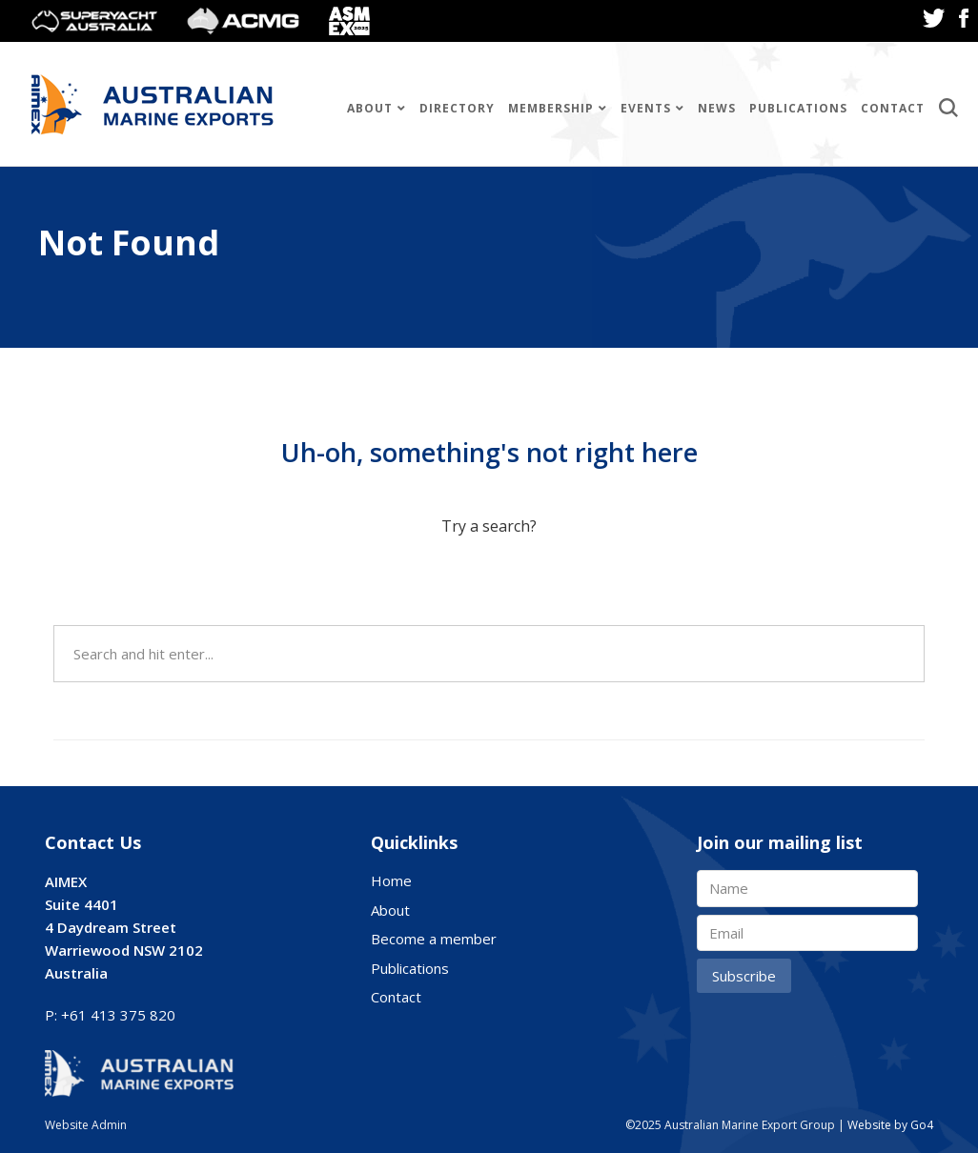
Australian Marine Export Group (152, 104)
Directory (457, 108)
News (717, 108)
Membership (551, 108)
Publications (798, 108)
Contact (893, 108)
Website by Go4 (890, 1125)
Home (391, 880)
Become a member (434, 938)
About (370, 108)
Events (646, 108)
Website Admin (86, 1125)
